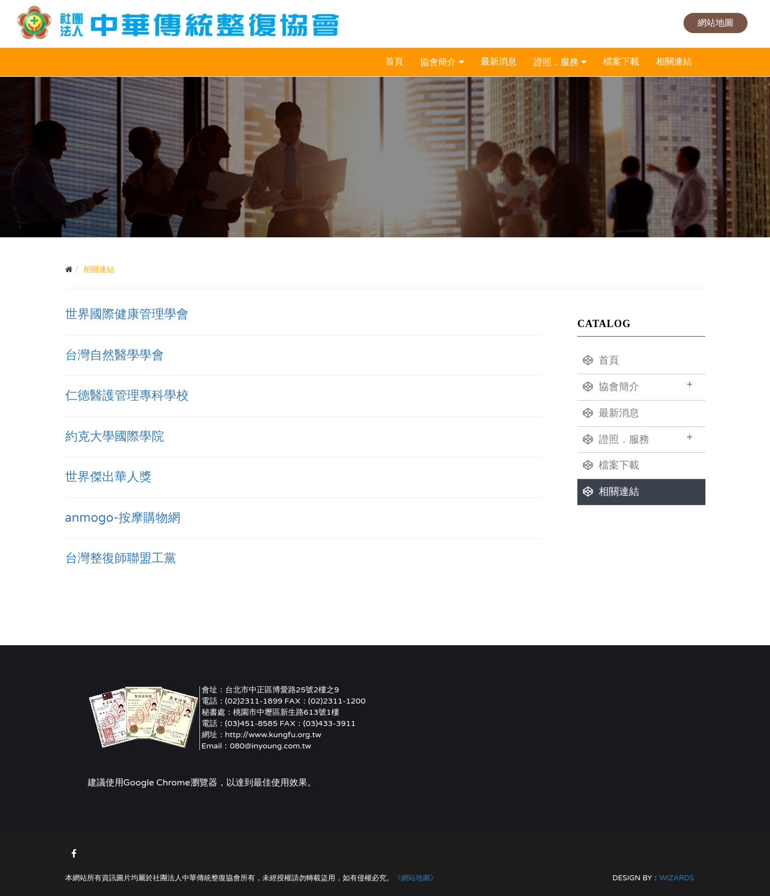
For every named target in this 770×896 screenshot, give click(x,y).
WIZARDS (676, 878)
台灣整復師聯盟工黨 (120, 558)
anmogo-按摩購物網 (123, 518)
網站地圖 (715, 23)
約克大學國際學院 (114, 436)
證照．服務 (556, 62)
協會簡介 (438, 62)
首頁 (394, 61)
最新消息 (499, 61)
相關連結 (674, 61)
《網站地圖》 (416, 878)
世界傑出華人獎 (108, 477)
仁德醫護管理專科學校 (127, 395)
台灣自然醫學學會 (114, 355)
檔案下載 (621, 61)
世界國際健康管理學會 (127, 314)
